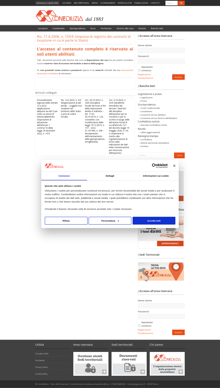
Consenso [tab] (64, 176)
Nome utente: (145, 45)
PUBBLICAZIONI (141, 3)
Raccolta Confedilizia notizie (154, 125)
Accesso (178, 77)
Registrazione (144, 74)
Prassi (144, 100)
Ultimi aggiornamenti (150, 132)
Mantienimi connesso (147, 68)
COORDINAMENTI (107, 3)
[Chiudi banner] (174, 166)
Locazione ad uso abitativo (153, 114)
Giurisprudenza (77, 28)
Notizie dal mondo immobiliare (155, 143)
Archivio (144, 146)
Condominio (58, 28)
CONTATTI (155, 3)
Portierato (106, 28)
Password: (143, 56)
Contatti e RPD (41, 353)
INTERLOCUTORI (125, 3)
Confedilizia (146, 139)
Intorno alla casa (125, 28)
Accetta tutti (154, 220)
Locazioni (43, 28)
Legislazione (147, 97)
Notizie (142, 28)
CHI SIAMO (66, 3)
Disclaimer (40, 360)
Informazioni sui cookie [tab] (156, 176)
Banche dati (157, 28)
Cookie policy (41, 373)
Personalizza (110, 220)
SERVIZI (95, 3)
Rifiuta (66, 220)
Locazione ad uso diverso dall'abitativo (159, 118)
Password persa (145, 78)
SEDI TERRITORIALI (81, 3)
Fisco (93, 28)
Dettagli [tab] (110, 176)
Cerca (179, 155)
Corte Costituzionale (150, 108)
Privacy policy (41, 367)
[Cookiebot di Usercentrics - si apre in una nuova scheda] (154, 165)
